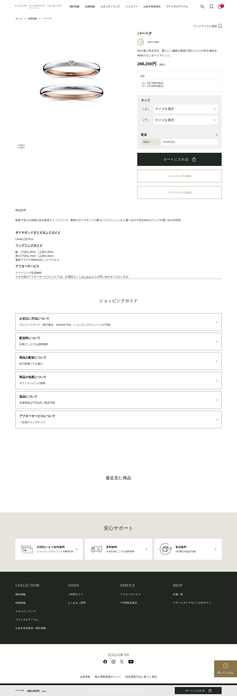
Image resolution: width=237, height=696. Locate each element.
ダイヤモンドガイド (46, 232)
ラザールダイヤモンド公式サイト (192, 602)
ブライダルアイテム (177, 6)
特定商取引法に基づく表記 (141, 676)
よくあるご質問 (77, 602)
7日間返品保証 (128, 602)
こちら (88, 276)
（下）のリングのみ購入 (179, 192)
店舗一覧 (178, 594)
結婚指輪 (90, 6)
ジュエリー (132, 6)
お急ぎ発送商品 (151, 6)
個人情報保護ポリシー (108, 676)
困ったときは (225, 672)
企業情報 (85, 676)
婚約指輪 (75, 6)
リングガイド (33, 245)
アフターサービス (130, 594)
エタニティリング (110, 6)
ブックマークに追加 (205, 26)
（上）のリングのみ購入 (179, 176)
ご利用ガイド (75, 594)
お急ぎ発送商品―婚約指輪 (30, 628)
